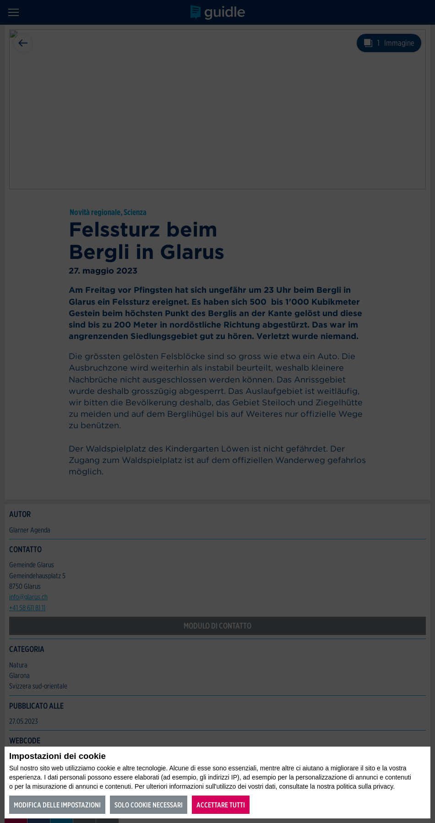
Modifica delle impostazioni (57, 805)
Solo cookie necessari (148, 805)
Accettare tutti (220, 805)
